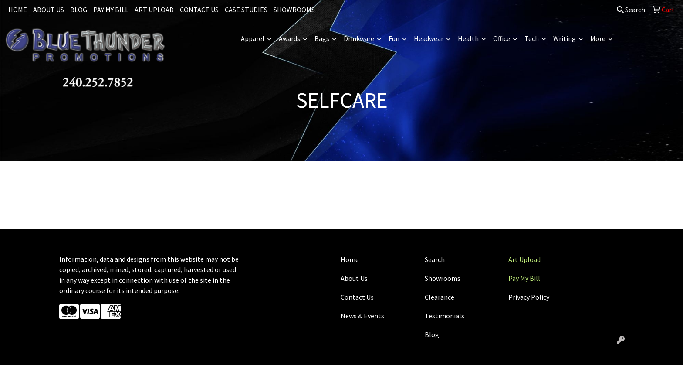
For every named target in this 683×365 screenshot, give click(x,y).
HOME (17, 9)
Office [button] (501, 38)
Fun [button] (394, 38)
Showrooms (442, 278)
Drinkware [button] (359, 38)
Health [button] (468, 38)
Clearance (439, 297)
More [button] (597, 38)
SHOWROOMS (294, 9)
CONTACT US (199, 9)
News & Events (362, 315)
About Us (354, 278)
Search (631, 9)
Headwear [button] (428, 38)
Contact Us (357, 297)
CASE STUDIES (246, 9)
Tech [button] (531, 38)
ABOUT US (48, 9)
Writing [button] (564, 38)
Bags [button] (321, 38)
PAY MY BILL (110, 9)
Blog (432, 334)
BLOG (78, 9)
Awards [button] (289, 38)
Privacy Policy (528, 297)
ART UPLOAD (154, 9)
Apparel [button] (252, 38)
